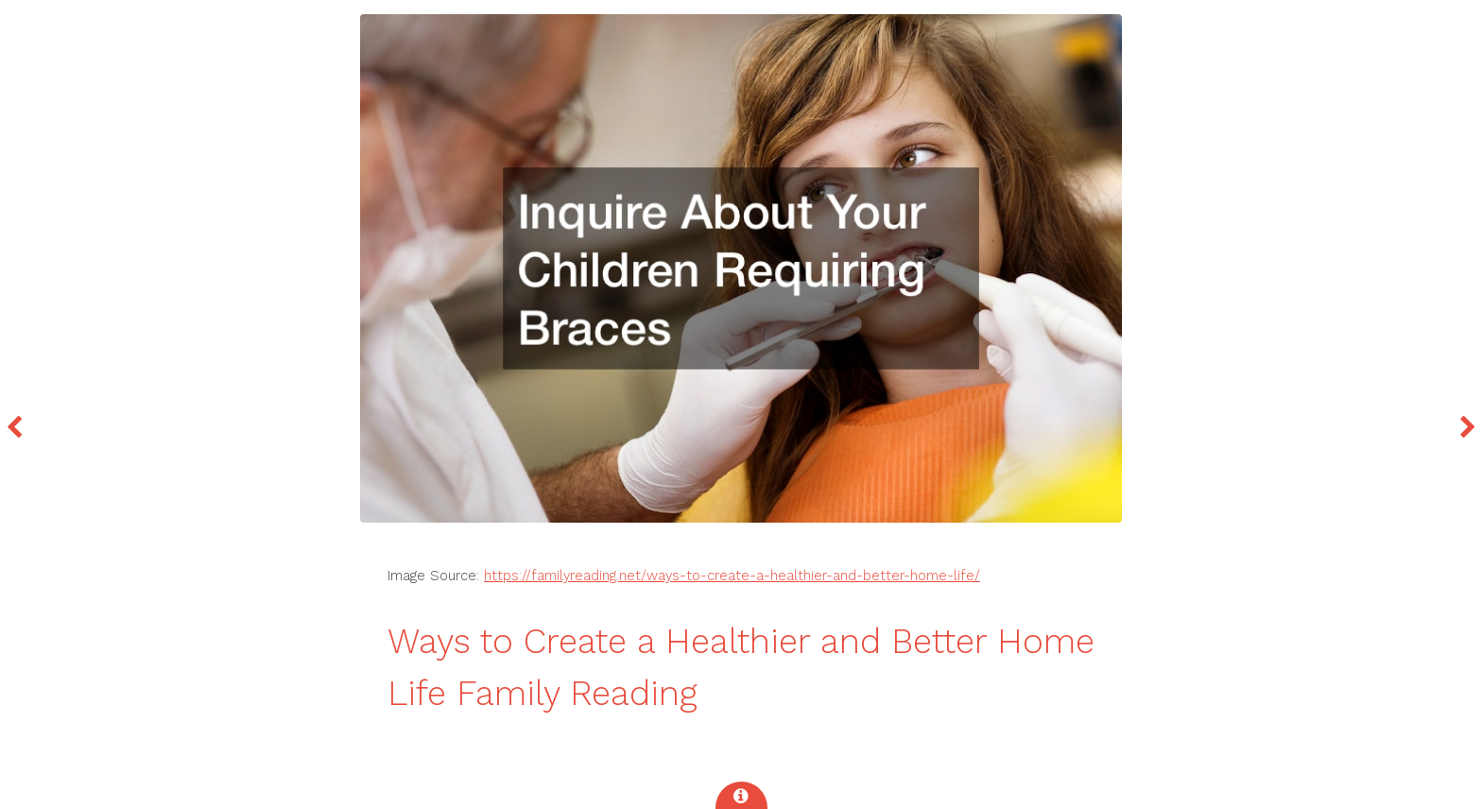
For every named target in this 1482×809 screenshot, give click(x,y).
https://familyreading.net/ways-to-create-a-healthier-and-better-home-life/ (732, 575)
